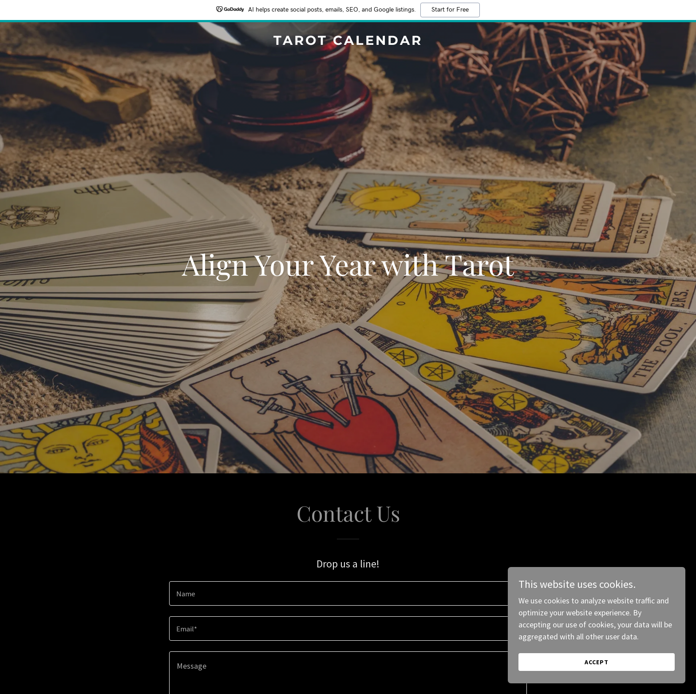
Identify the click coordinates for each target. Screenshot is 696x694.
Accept (597, 662)
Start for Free (450, 10)
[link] (348, 42)
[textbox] (347, 593)
